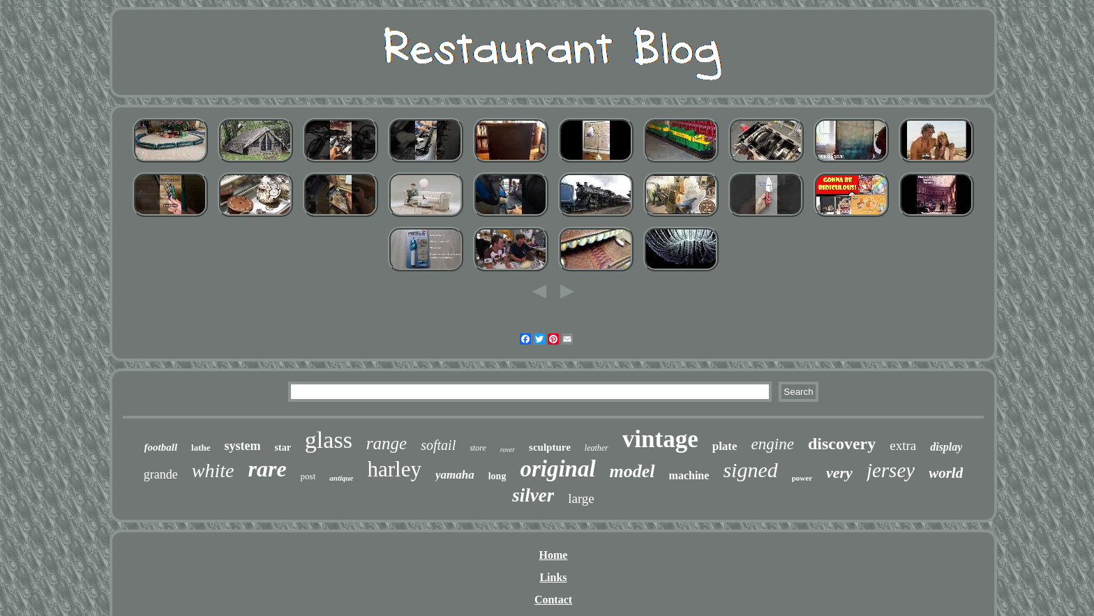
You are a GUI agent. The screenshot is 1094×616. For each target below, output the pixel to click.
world (946, 473)
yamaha (454, 474)
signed (750, 469)
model (632, 471)
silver (533, 495)
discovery (842, 444)
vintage (660, 439)
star (283, 447)
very (839, 472)
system (243, 446)
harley (394, 469)
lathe (200, 447)
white (213, 470)
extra (903, 445)
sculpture (550, 447)
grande (161, 474)
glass (328, 440)
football (161, 447)
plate (724, 446)
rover (507, 449)
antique (341, 478)
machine (689, 475)
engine (772, 444)
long (497, 476)
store (478, 448)
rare (267, 468)
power (802, 478)
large (581, 498)
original (557, 468)
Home (553, 555)
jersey (891, 470)
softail (438, 445)
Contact (553, 600)
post (308, 476)
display (946, 447)
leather (596, 448)
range (386, 443)
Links (553, 577)
